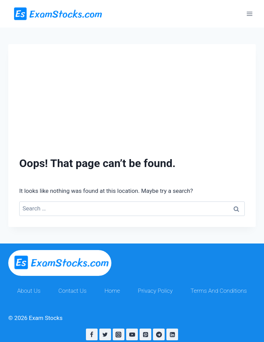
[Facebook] (92, 334)
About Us (29, 290)
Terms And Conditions (218, 290)
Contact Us (72, 290)
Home (112, 290)
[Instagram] (118, 334)
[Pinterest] (145, 334)
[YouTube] (132, 334)
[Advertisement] (132, 92)
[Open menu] (249, 13)
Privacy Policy (155, 290)
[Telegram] (159, 334)
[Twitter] (105, 334)
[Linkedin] (172, 334)
